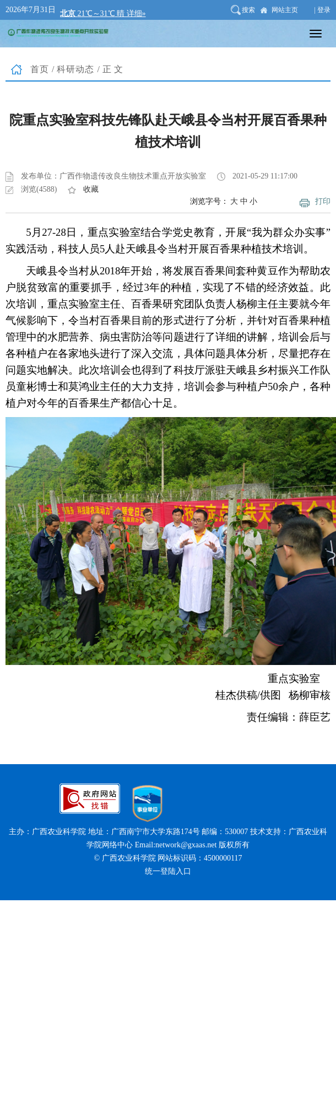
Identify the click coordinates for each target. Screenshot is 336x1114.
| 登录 (322, 10)
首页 (39, 69)
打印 (322, 201)
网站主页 (285, 10)
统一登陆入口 (168, 871)
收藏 (91, 189)
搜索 (248, 10)
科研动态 (75, 69)
